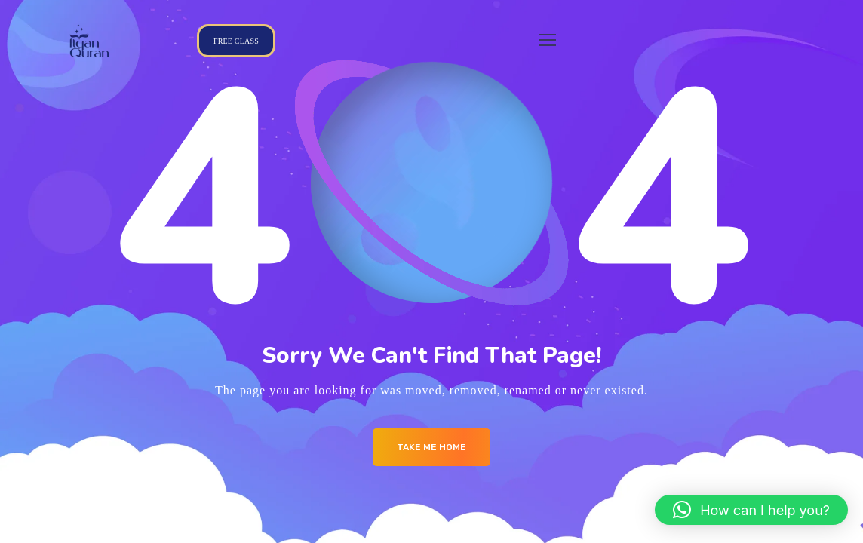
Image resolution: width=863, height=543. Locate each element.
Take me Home (431, 447)
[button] (751, 510)
